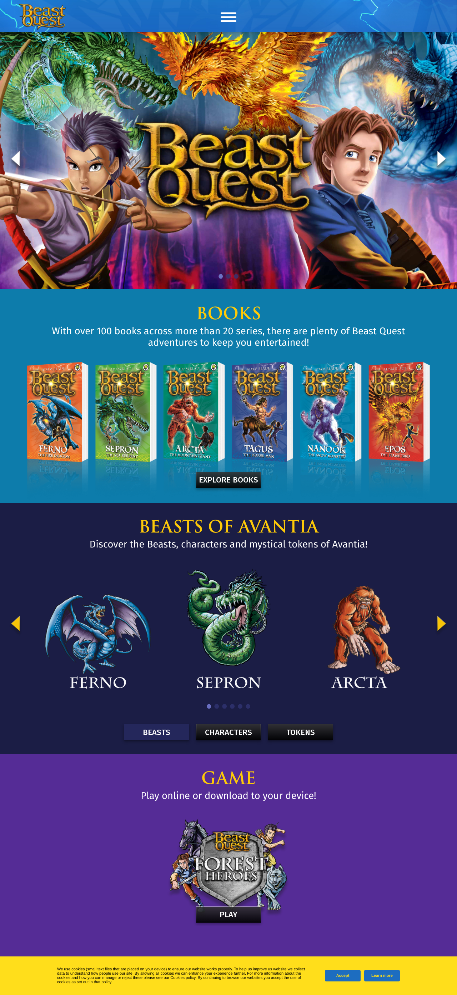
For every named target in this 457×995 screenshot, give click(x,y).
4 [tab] (232, 706)
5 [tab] (240, 706)
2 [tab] (228, 276)
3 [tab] (236, 276)
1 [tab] (221, 276)
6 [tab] (248, 706)
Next (441, 160)
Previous (15, 160)
